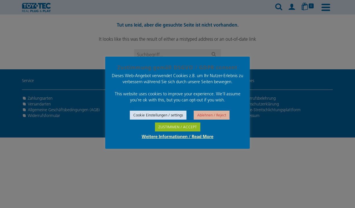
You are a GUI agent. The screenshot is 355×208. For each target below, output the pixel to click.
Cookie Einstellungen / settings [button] (158, 115)
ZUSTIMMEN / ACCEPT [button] (177, 127)
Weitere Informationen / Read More (177, 137)
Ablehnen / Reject (211, 115)
